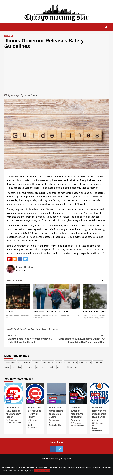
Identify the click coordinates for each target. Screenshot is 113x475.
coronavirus (48, 362)
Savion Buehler (55, 425)
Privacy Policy (56, 441)
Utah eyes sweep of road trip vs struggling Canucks (77, 414)
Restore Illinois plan (50, 329)
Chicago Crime (24, 362)
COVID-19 (15, 329)
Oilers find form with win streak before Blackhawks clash (99, 414)
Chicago (8, 36)
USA (8, 401)
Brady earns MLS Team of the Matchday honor (13, 412)
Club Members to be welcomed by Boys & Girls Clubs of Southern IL (32, 338)
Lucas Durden (31, 95)
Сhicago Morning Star (54, 458)
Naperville (98, 362)
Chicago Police (70, 362)
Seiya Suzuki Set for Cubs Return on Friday (34, 412)
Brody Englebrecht (32, 426)
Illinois (9, 398)
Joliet (52, 367)
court (7, 367)
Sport (16, 398)
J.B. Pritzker (36, 329)
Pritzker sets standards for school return (50, 311)
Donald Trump (85, 362)
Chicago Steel (72, 367)
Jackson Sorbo (15, 422)
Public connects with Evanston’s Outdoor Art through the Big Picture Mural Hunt (80, 338)
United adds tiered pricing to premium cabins (56, 412)
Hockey (60, 367)
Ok (35, 470)
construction (41, 367)
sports (59, 362)
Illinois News (25, 329)
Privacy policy (43, 470)
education (17, 367)
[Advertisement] (56, 71)
